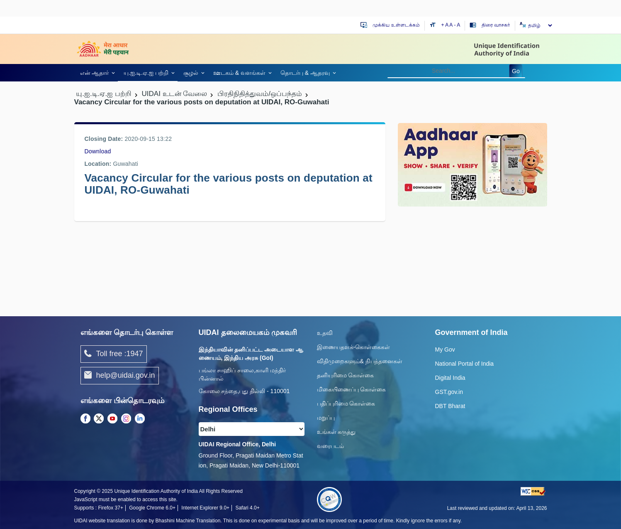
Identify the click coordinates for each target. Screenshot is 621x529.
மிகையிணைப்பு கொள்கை (351, 389)
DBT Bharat (450, 406)
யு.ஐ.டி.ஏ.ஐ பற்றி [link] (146, 72)
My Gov (445, 349)
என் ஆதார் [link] (94, 72)
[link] (96, 72)
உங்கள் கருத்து (336, 431)
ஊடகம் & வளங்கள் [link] (239, 72)
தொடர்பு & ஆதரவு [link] (305, 72)
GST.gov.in (449, 392)
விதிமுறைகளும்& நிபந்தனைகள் (359, 361)
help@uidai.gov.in (119, 376)
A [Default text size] (451, 25)
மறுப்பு (326, 417)
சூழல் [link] (190, 72)
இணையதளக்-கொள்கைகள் (353, 347)
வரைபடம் (330, 446)
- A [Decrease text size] (457, 25)
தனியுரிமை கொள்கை (345, 375)
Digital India (450, 377)
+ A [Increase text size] (445, 25)
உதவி (325, 333)
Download (98, 151)
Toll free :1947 (113, 354)
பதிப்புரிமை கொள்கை (346, 403)
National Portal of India (464, 363)
